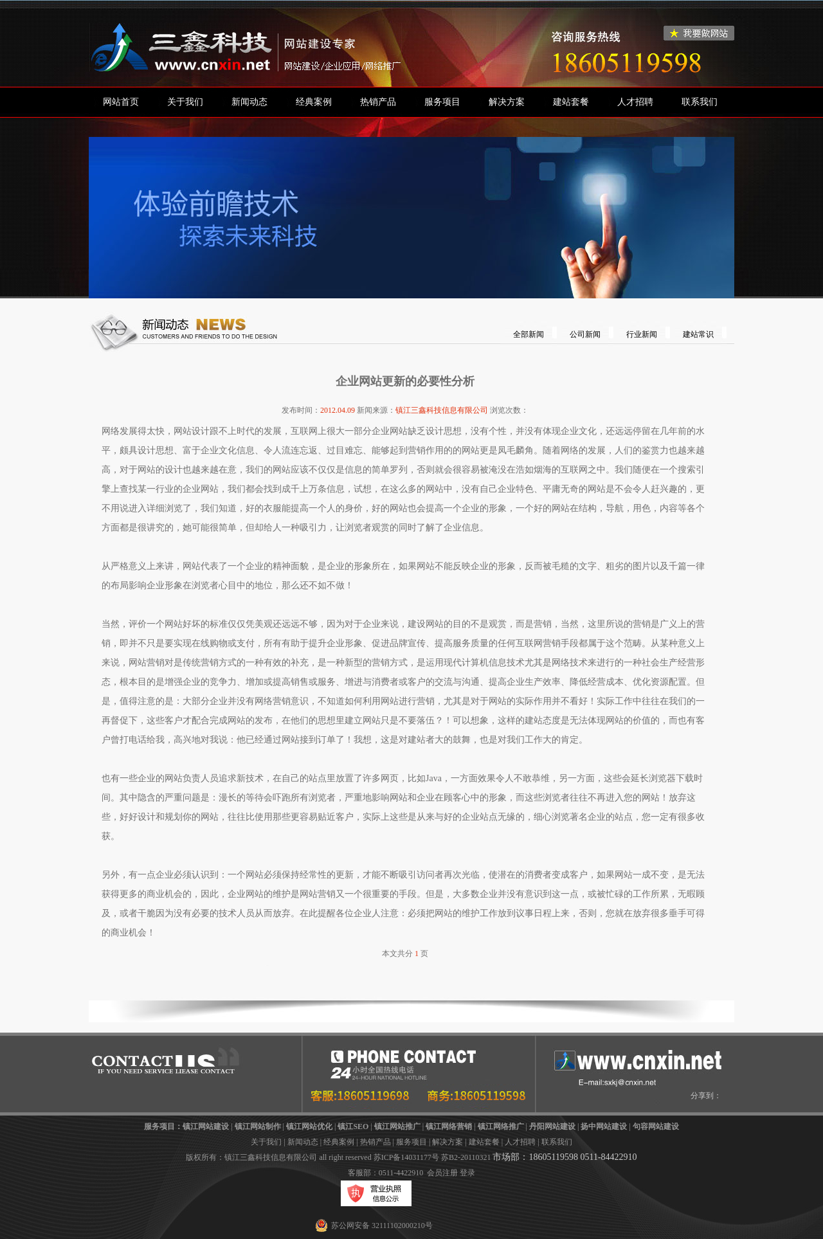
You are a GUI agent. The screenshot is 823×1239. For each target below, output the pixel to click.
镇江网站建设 (206, 1126)
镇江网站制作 (258, 1126)
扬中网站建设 (604, 1126)
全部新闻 (528, 334)
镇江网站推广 (397, 1126)
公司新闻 (585, 334)
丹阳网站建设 (552, 1126)
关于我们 (185, 102)
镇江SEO (353, 1126)
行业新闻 (641, 334)
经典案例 (314, 102)
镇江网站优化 (309, 1126)
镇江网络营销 (449, 1126)
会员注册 (442, 1172)
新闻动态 (249, 102)
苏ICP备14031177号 (406, 1157)
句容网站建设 (656, 1126)
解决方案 (507, 102)
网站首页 (121, 102)
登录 (467, 1172)
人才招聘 (635, 102)
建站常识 (698, 334)
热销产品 (378, 102)
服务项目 (442, 102)
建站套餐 (571, 102)
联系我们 (700, 102)
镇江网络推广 (501, 1126)
